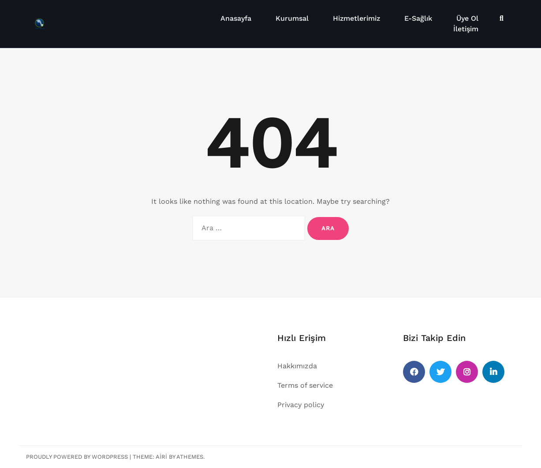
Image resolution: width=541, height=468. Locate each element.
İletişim (465, 29)
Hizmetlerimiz (356, 18)
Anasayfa (235, 18)
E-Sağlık (418, 18)
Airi (161, 456)
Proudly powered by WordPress (77, 456)
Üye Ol (467, 18)
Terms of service (305, 385)
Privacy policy (300, 405)
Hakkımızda (297, 366)
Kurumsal (292, 18)
